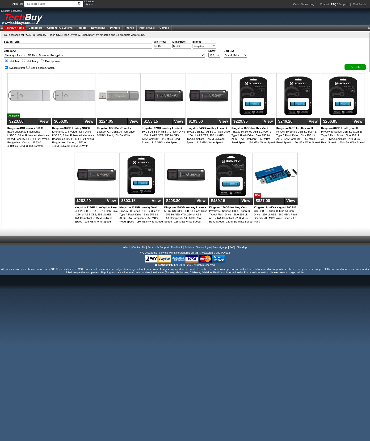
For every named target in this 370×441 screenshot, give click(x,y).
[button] (355, 67)
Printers (115, 27)
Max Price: (179, 41)
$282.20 (83, 200)
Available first (15, 67)
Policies (189, 247)
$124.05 (106, 121)
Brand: (197, 41)
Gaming (164, 27)
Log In (313, 4)
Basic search (40, 67)
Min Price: (160, 41)
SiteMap (242, 247)
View (44, 121)
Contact (324, 4)
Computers (35, 27)
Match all (12, 61)
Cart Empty (359, 4)
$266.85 (330, 121)
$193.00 (196, 121)
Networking (98, 27)
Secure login (203, 247)
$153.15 (151, 121)
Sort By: (229, 50)
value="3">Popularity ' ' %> (235, 55)
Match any (30, 61)
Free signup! (220, 247)
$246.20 (285, 121)
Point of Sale (147, 27)
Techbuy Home (14, 27)
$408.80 (173, 200)
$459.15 (218, 200)
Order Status (300, 4)
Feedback (176, 247)
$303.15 (128, 200)
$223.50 (16, 121)
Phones (129, 27)
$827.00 (263, 200)
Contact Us (138, 247)
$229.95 (240, 121)
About (126, 247)
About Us (18, 3)
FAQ (232, 247)
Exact (50, 61)
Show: (212, 50)
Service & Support (158, 247)
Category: (10, 50)
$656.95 (61, 121)
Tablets (81, 27)
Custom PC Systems (60, 27)
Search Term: (12, 41)
